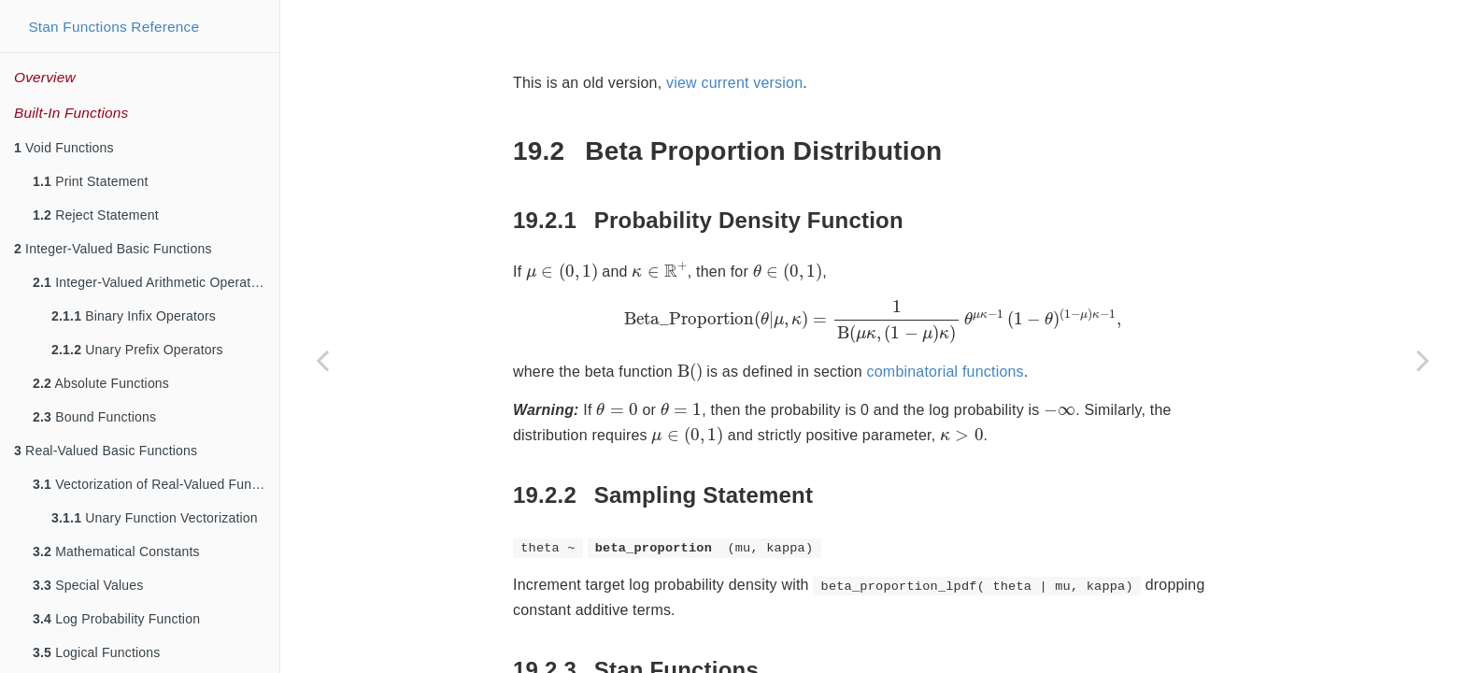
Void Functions (64, 147)
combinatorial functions (945, 371)
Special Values (88, 585)
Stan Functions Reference (113, 27)
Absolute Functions (101, 383)
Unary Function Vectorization (154, 517)
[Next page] (1423, 360)
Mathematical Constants (116, 551)
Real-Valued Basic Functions (105, 450)
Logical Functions (97, 652)
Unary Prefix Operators (137, 349)
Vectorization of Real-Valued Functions (156, 484)
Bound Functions (94, 416)
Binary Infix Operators (133, 315)
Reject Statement (96, 215)
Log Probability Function (116, 618)
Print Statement (91, 181)
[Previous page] (322, 360)
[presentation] (562, 272)
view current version (734, 83)
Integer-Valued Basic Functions (113, 248)
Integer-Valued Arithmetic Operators (151, 282)
